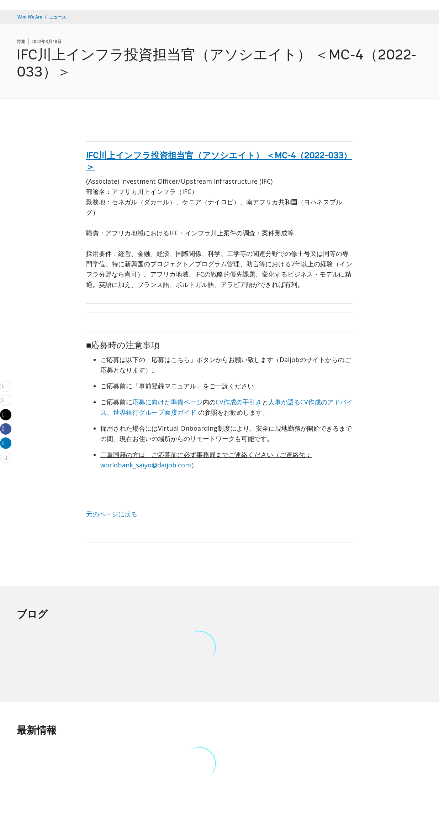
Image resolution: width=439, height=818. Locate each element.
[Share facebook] (5, 428)
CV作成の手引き (239, 402)
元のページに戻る (111, 514)
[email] (5, 386)
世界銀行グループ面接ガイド (155, 412)
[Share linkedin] (5, 442)
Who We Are (29, 17)
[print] (5, 400)
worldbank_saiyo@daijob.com (145, 465)
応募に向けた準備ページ (167, 402)
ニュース (57, 17)
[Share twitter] (5, 414)
